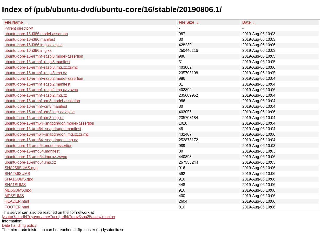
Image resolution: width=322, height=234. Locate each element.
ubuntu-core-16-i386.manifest (30, 39)
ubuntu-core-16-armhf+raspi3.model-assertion (44, 56)
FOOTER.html (17, 207)
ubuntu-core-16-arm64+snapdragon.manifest (43, 129)
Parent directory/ (19, 28)
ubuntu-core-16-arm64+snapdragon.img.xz (41, 140)
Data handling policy (19, 225)
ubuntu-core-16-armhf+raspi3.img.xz (36, 73)
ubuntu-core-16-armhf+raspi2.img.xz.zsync (41, 90)
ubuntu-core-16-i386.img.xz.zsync (33, 45)
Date (246, 22)
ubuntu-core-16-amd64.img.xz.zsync (36, 157)
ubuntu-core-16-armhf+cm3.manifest (36, 106)
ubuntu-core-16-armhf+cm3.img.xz (34, 118)
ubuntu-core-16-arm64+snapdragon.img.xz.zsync (47, 134)
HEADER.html (17, 201)
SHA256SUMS (17, 174)
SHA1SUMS (15, 185)
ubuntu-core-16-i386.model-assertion (36, 34)
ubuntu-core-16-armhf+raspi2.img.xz (36, 95)
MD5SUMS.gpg (18, 190)
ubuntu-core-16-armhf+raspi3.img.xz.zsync (41, 67)
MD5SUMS (14, 196)
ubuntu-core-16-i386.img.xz (28, 50)
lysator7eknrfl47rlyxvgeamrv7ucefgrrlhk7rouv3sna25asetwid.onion (58, 217)
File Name (14, 22)
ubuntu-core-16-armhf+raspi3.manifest (37, 62)
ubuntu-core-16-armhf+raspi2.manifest (37, 84)
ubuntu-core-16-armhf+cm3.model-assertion (42, 101)
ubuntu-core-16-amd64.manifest (32, 151)
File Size (186, 22)
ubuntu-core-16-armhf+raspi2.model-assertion (44, 78)
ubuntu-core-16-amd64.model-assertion (38, 146)
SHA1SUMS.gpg (19, 179)
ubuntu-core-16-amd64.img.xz (30, 162)
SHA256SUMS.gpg (21, 168)
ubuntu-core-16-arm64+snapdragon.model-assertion (49, 123)
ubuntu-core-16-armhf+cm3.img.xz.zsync (39, 112)
